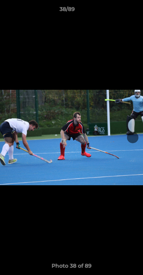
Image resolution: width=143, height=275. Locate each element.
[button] (115, 11)
